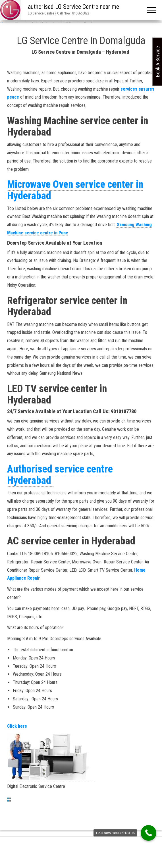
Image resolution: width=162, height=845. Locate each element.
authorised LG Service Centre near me (73, 6)
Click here (17, 726)
